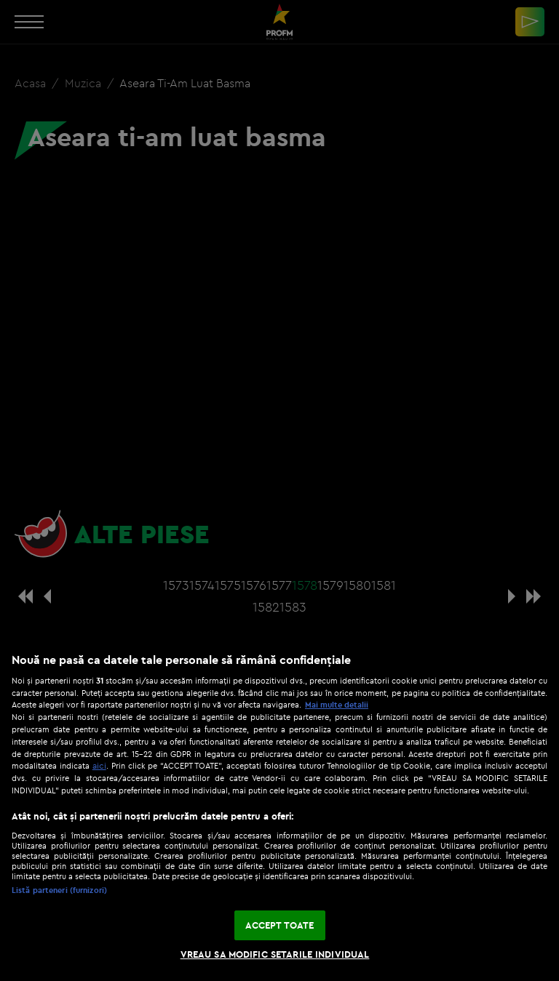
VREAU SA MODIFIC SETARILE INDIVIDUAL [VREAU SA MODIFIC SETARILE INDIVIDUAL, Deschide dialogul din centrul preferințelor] (275, 954)
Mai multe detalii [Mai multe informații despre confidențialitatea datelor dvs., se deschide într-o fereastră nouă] (336, 705)
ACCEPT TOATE (279, 925)
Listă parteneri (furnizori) (59, 890)
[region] (279, 809)
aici (99, 765)
